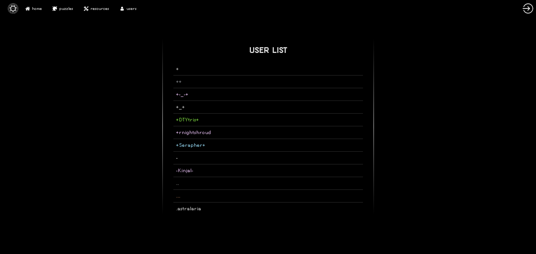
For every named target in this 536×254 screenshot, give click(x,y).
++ (179, 82)
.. (177, 183)
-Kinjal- (184, 171)
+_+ (180, 107)
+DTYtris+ (187, 120)
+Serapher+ (190, 145)
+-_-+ (182, 94)
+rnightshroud (193, 132)
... (178, 196)
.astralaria (188, 209)
